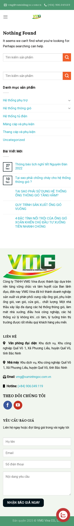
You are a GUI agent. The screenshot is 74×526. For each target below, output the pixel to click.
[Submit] (67, 57)
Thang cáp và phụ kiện (19, 132)
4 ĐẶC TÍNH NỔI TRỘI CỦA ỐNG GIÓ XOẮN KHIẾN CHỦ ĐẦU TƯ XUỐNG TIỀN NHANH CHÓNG (41, 222)
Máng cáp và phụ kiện (18, 124)
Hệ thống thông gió (17, 108)
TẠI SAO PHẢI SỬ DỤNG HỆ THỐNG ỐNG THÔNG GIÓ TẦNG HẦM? (41, 193)
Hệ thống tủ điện (15, 116)
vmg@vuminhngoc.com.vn (33, 377)
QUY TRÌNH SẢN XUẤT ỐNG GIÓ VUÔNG (38, 207)
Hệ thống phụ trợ (15, 100)
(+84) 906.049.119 (30, 386)
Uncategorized (14, 140)
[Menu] (5, 17)
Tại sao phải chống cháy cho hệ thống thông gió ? (43, 180)
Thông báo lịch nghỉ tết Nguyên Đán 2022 (41, 166)
